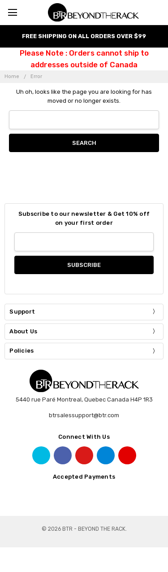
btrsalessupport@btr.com (84, 415)
